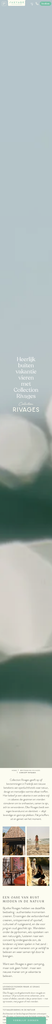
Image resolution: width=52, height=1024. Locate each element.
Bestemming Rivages (30, 770)
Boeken (46, 3)
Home (14, 770)
